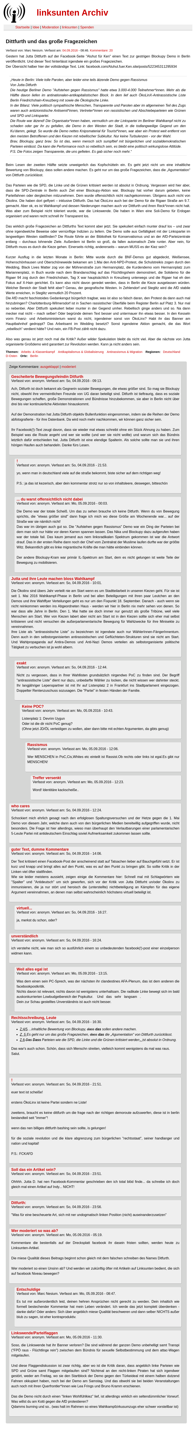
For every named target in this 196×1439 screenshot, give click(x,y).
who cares (20, 806)
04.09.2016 (70, 50)
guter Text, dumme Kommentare (40, 849)
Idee (36, 27)
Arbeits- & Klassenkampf (38, 352)
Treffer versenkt (47, 778)
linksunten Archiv (72, 12)
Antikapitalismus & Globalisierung (81, 352)
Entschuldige (28, 1289)
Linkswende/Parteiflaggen (34, 1333)
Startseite (22, 27)
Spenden (87, 27)
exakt (21, 663)
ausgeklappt (49, 367)
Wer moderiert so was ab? (34, 1231)
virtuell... (24, 908)
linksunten (69, 27)
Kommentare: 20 (101, 50)
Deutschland (171, 352)
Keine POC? (33, 706)
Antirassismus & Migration (124, 352)
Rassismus (37, 745)
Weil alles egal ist (32, 969)
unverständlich (24, 936)
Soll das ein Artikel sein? (33, 1169)
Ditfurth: (18, 1203)
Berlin (34, 356)
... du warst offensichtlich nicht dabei (50, 499)
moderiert (68, 367)
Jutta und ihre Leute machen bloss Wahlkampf (52, 579)
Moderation (50, 27)
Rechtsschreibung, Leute (33, 1018)
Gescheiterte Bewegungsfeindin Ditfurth (47, 376)
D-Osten (11, 356)
